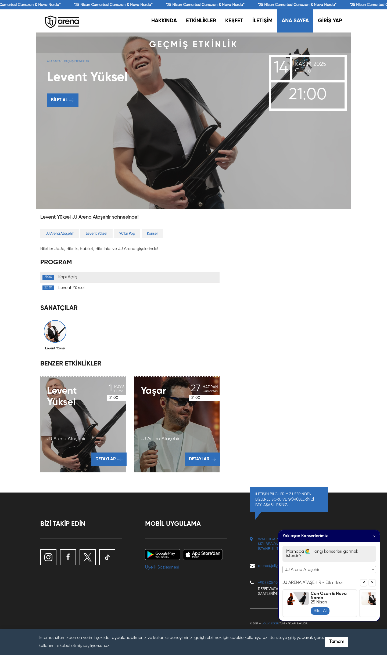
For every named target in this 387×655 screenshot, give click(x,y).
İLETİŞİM (262, 21)
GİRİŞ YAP (330, 21)
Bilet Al (320, 611)
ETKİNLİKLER (201, 21)
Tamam (336, 642)
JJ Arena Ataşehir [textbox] (302, 570)
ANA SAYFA (295, 21)
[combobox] (329, 569)
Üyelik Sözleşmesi (162, 567)
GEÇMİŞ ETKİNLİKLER (76, 61)
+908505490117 (271, 583)
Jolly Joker (270, 623)
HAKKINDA (164, 21)
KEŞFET (234, 21)
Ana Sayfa (53, 61)
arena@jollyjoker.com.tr (277, 566)
